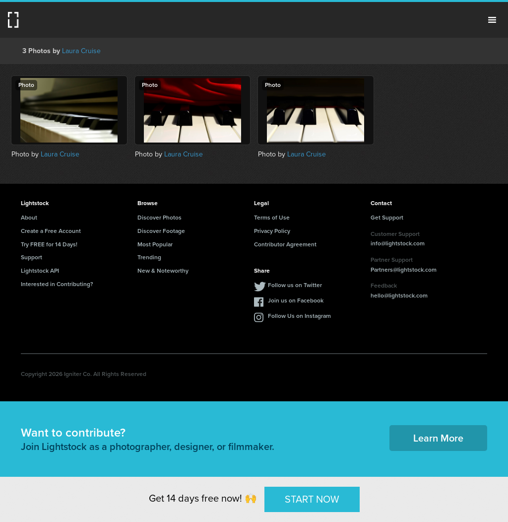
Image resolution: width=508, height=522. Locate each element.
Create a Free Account (51, 230)
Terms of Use (272, 217)
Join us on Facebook (295, 300)
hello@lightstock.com (399, 295)
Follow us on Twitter (295, 285)
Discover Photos (159, 217)
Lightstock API (40, 270)
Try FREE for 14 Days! (49, 244)
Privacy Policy (272, 230)
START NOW (312, 499)
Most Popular (155, 244)
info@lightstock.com (398, 243)
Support (31, 257)
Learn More (438, 438)
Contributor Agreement (285, 244)
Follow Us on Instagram (299, 315)
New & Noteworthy (163, 270)
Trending (149, 257)
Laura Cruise (81, 51)
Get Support (387, 217)
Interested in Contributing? (57, 284)
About (29, 217)
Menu (492, 20)
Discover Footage (161, 230)
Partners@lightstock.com (404, 269)
